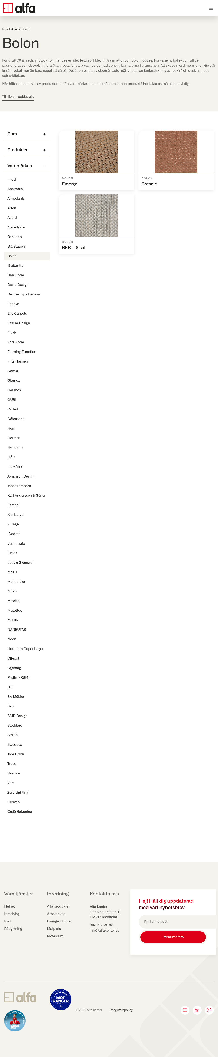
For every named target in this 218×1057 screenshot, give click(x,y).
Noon (11, 639)
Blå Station (16, 246)
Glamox (13, 380)
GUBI (11, 400)
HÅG (11, 457)
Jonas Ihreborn (19, 486)
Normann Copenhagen (25, 649)
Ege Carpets (17, 313)
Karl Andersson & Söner (26, 495)
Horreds (13, 438)
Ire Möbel (15, 467)
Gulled (13, 409)
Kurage (13, 524)
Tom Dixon (15, 754)
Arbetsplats (56, 914)
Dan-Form (15, 275)
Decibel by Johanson (23, 294)
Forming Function (21, 352)
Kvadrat (13, 534)
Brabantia (15, 265)
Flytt (7, 921)
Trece (11, 764)
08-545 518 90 (101, 925)
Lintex (12, 553)
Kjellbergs (15, 514)
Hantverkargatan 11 (105, 912)
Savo (11, 706)
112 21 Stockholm (103, 917)
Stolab (12, 735)
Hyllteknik (15, 447)
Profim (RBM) (18, 677)
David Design (18, 285)
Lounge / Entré (59, 921)
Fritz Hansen (17, 361)
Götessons (15, 419)
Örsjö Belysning (19, 811)
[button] (211, 8)
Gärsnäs (14, 390)
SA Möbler (15, 696)
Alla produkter (58, 906)
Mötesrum (55, 936)
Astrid (12, 217)
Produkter (10, 29)
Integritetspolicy (121, 1010)
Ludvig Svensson (20, 562)
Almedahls (15, 198)
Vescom (13, 773)
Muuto (12, 620)
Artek (11, 208)
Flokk (11, 332)
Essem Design (18, 323)
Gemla (12, 371)
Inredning (12, 914)
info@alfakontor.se (104, 930)
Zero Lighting (17, 792)
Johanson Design (20, 476)
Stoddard (14, 725)
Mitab (12, 591)
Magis (12, 572)
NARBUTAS (16, 629)
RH (10, 687)
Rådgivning (13, 929)
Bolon (12, 256)
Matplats (54, 929)
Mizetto (13, 601)
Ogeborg (14, 668)
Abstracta (15, 189)
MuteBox (14, 610)
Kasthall (13, 505)
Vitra (11, 783)
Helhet (9, 906)
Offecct (13, 658)
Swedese (14, 744)
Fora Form (15, 342)
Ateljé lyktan (16, 227)
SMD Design (17, 716)
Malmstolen (16, 582)
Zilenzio (13, 802)
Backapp (14, 237)
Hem (11, 428)
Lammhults (16, 543)
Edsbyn (13, 304)
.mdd (11, 179)
